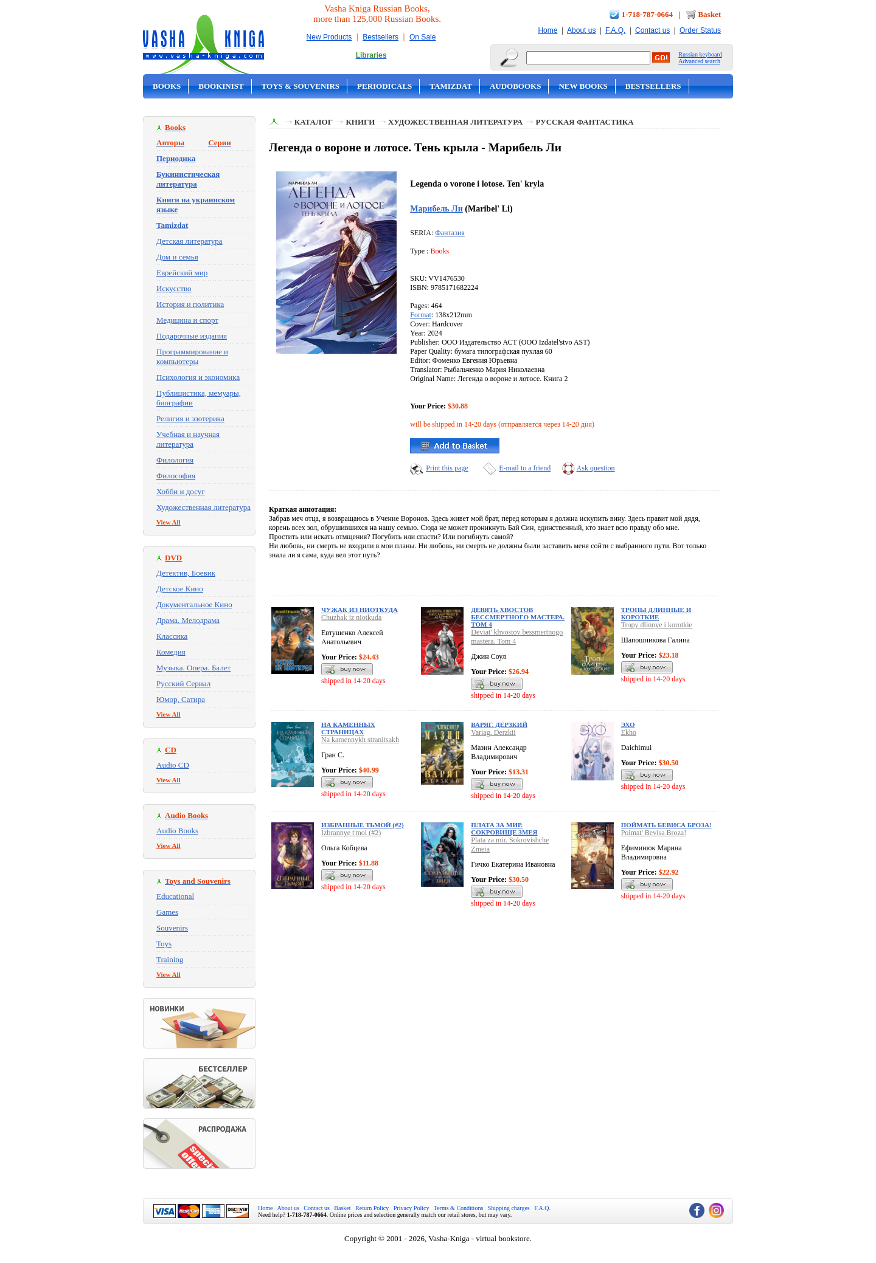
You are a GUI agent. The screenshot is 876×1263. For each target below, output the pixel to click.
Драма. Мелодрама (188, 620)
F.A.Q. (615, 30)
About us (581, 30)
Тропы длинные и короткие (656, 613)
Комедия (171, 651)
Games (167, 912)
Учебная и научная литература (188, 439)
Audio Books (177, 830)
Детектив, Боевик (185, 572)
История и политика (190, 304)
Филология (174, 459)
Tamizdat (450, 86)
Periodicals (384, 86)
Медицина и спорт (187, 320)
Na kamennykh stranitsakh (360, 739)
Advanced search (699, 61)
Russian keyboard (699, 54)
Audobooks (515, 86)
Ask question (596, 468)
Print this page (447, 468)
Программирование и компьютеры (192, 356)
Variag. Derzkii (493, 732)
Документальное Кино (194, 604)
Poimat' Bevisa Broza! (653, 832)
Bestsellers (380, 37)
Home (547, 30)
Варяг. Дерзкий (499, 724)
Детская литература (189, 241)
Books (167, 86)
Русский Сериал (183, 683)
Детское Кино (179, 588)
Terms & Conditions (459, 1208)
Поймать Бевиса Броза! (666, 824)
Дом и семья (177, 256)
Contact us (652, 30)
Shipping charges (509, 1208)
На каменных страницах (348, 728)
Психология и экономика (198, 377)
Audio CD (172, 764)
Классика (171, 636)
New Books (582, 86)
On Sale (422, 37)
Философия (175, 475)
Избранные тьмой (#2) (362, 824)
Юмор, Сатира (180, 699)
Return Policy (372, 1208)
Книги (360, 121)
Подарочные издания (191, 335)
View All (168, 522)
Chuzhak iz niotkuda (351, 617)
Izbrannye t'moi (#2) (351, 832)
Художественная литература (203, 507)
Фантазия (450, 233)
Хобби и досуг (180, 491)
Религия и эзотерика (190, 418)
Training (169, 959)
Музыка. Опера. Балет (193, 667)
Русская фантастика (585, 121)
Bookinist (220, 86)
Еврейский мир (181, 272)
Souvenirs (172, 927)
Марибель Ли (436, 208)
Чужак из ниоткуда (359, 609)
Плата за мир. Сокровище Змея (504, 828)
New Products (329, 37)
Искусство (174, 288)
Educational (175, 896)
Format (420, 315)
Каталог (313, 121)
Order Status (700, 30)
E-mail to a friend (525, 468)
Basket (709, 14)
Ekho (628, 732)
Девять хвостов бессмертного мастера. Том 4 (518, 617)
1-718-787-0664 (647, 14)
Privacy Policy (411, 1208)
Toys (164, 943)
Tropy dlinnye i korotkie (656, 625)
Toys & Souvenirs (300, 86)
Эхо (628, 724)
